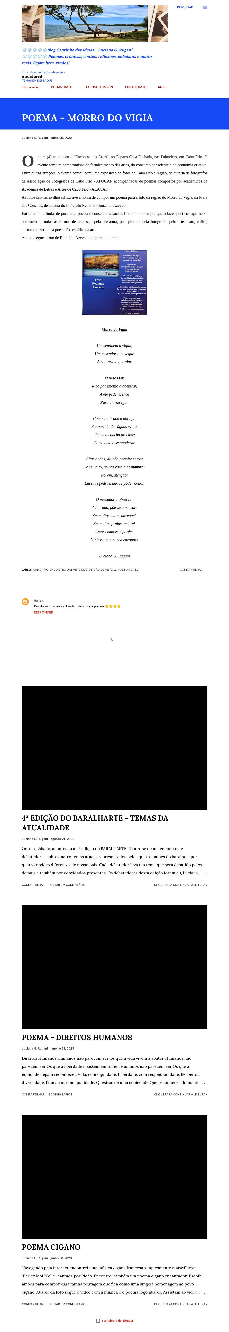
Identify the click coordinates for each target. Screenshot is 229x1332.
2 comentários (60, 1094)
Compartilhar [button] (191, 569)
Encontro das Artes (66, 569)
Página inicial (30, 87)
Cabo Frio (41, 569)
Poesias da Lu (128, 569)
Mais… (162, 87)
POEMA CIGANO (51, 1247)
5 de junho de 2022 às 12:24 (64, 600)
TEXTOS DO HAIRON (98, 87)
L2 (115, 569)
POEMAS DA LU (61, 87)
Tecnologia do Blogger (114, 1320)
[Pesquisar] (185, 7)
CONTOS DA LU (135, 87)
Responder (43, 612)
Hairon (38, 600)
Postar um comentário (67, 884)
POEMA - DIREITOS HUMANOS (77, 1037)
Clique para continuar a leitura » (180, 884)
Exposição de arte (97, 569)
